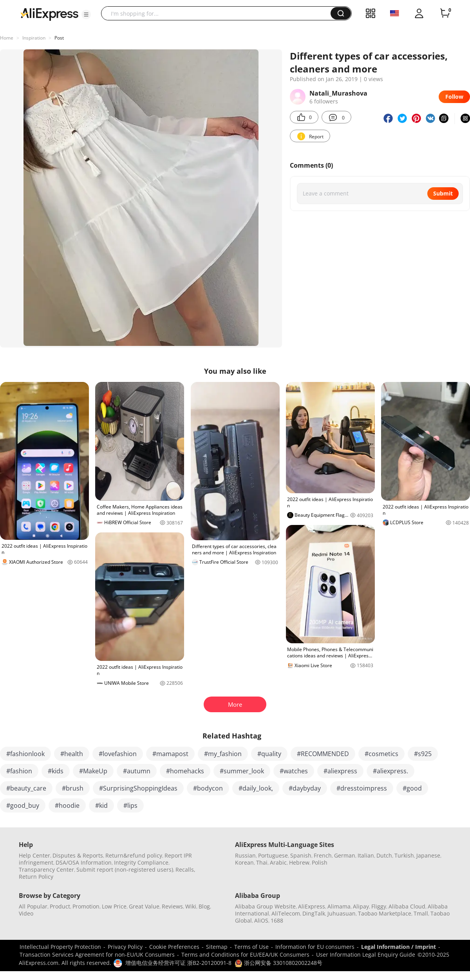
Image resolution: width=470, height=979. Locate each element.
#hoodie (67, 805)
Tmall (421, 913)
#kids (55, 771)
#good (412, 788)
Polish (319, 862)
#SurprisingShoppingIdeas (138, 788)
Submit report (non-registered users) (124, 869)
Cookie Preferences (174, 946)
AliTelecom (285, 913)
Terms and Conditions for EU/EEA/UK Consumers (245, 954)
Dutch (384, 855)
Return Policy (36, 876)
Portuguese (273, 855)
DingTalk (313, 913)
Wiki (190, 906)
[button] (86, 14)
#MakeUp (93, 771)
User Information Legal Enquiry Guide (365, 954)
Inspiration (33, 37)
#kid (101, 805)
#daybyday (305, 788)
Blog (204, 906)
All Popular (33, 906)
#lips (130, 805)
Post (59, 37)
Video (26, 913)
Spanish (300, 855)
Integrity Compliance (141, 862)
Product (60, 906)
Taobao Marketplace (384, 913)
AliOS (261, 920)
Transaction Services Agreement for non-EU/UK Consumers (97, 954)
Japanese (428, 855)
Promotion (85, 906)
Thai (262, 862)
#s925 (423, 753)
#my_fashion (223, 753)
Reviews (172, 906)
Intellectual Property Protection (60, 946)
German (344, 855)
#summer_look (242, 771)
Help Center (34, 855)
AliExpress (311, 906)
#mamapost (170, 753)
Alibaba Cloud (407, 906)
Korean (244, 862)
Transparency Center (46, 869)
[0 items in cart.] (445, 13)
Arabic (278, 862)
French (323, 855)
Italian (366, 855)
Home (6, 37)
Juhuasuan (341, 913)
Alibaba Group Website (265, 906)
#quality (269, 753)
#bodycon (208, 788)
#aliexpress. (390, 771)
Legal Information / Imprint (398, 946)
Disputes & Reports (77, 855)
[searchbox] (219, 13)
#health (71, 753)
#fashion (19, 771)
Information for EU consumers (314, 946)
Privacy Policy (125, 946)
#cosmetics (381, 753)
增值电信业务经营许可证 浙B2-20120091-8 (178, 962)
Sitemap (217, 946)
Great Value (144, 906)
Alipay (361, 906)
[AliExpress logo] (49, 14)
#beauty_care (26, 788)
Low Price (114, 906)
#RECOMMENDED (323, 753)
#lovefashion (118, 753)
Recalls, (185, 869)
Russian (245, 855)
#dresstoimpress (361, 788)
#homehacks (185, 771)
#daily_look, (256, 788)
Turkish (404, 855)
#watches (294, 771)
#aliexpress (340, 771)
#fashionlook (25, 753)
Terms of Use (251, 946)
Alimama (339, 906)
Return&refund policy (133, 855)
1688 (277, 920)
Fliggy (378, 906)
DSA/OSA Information (84, 862)
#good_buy (22, 805)
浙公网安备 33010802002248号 (278, 962)
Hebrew (299, 862)
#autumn (136, 771)
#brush (72, 788)
